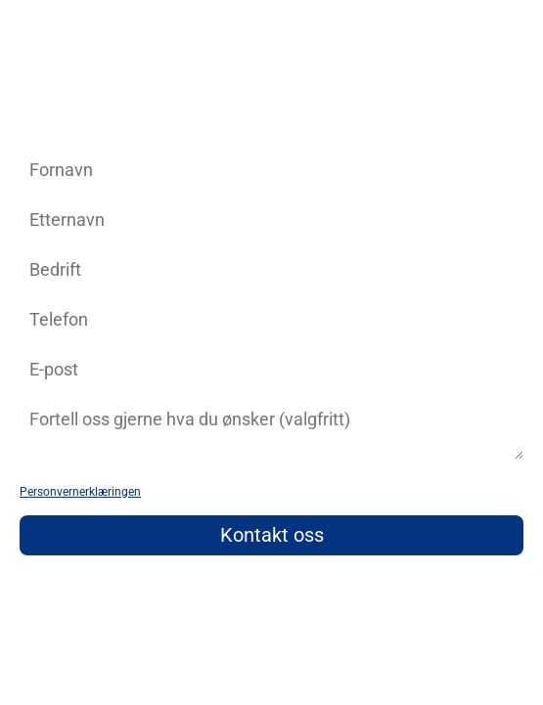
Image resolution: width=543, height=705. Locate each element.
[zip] (271, 429)
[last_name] (271, 219)
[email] (271, 369)
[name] (271, 170)
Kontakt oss (272, 535)
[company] (271, 269)
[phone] (271, 319)
